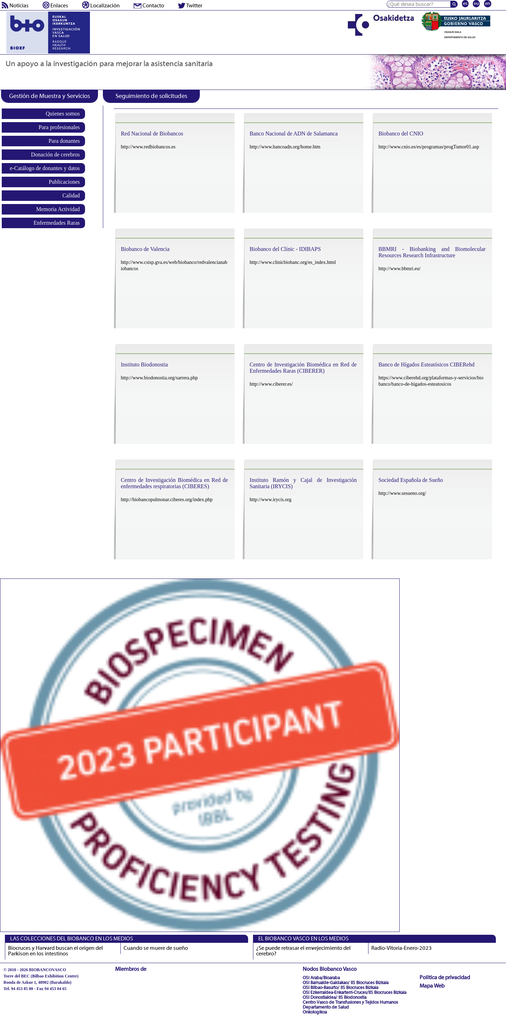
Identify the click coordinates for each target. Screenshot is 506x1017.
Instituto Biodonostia (144, 364)
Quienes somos (63, 114)
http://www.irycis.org (270, 499)
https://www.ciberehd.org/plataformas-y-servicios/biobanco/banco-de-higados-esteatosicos (430, 381)
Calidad (71, 195)
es (465, 3)
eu (476, 3)
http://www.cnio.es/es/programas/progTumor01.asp (428, 146)
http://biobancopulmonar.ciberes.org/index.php (166, 499)
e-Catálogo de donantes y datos (45, 168)
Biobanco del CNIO (400, 133)
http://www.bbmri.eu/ (399, 268)
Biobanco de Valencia (145, 249)
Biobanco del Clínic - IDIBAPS (285, 249)
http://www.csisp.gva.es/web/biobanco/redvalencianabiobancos (174, 265)
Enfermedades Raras (57, 223)
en (487, 3)
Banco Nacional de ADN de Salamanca (294, 133)
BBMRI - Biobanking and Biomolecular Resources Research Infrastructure (431, 252)
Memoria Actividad (58, 209)
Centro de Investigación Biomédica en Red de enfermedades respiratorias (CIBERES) (174, 483)
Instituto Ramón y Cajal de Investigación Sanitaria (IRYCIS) (303, 483)
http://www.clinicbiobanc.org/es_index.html (293, 262)
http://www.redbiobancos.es (148, 146)
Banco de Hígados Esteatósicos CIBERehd (426, 364)
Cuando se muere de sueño (156, 948)
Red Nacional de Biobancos (152, 133)
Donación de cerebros (55, 154)
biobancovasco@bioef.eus (26, 995)
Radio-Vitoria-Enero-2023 (401, 948)
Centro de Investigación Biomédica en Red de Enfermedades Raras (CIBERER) (303, 368)
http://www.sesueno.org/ (402, 493)
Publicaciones (64, 182)
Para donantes (64, 141)
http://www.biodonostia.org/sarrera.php (159, 377)
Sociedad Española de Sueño (410, 480)
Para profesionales (59, 127)
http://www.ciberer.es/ (271, 384)
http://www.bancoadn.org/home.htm (285, 146)
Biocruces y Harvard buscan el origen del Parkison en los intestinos (55, 951)
